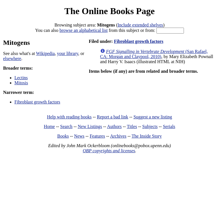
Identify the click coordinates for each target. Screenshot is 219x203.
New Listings (90, 126)
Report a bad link (112, 116)
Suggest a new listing (153, 116)
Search (66, 126)
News (79, 136)
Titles (132, 126)
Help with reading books (69, 116)
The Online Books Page (109, 11)
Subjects (150, 126)
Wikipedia (45, 53)
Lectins (21, 77)
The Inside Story (147, 136)
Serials (169, 126)
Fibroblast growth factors (37, 102)
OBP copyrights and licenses (109, 150)
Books (63, 136)
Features (97, 136)
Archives (118, 136)
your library (67, 53)
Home (49, 126)
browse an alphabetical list (83, 30)
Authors (114, 126)
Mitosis (21, 82)
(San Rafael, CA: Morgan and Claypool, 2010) (154, 54)
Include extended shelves (140, 25)
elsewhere (12, 58)
